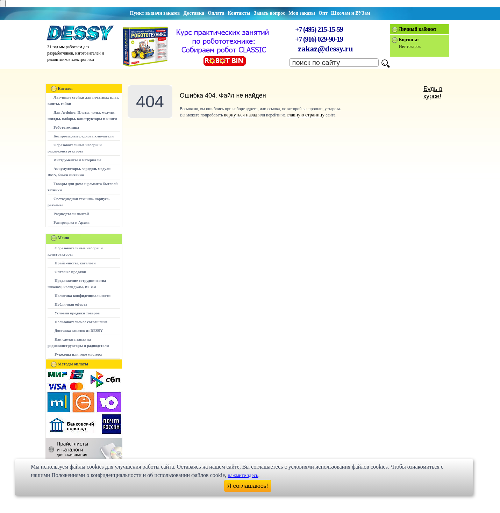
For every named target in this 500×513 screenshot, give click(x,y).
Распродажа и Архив (71, 222)
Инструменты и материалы (77, 160)
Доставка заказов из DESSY (79, 330)
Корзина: (409, 39)
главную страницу (306, 114)
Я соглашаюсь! (247, 486)
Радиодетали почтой (71, 214)
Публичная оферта (71, 304)
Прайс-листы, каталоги (75, 263)
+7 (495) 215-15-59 (319, 29)
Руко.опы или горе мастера (78, 354)
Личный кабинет (417, 29)
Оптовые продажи (70, 272)
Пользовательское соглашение (81, 322)
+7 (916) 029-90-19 (319, 39)
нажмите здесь (243, 475)
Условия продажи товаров (77, 313)
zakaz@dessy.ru (325, 48)
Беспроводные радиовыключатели (83, 136)
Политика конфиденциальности (82, 295)
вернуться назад (240, 114)
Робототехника (66, 127)
